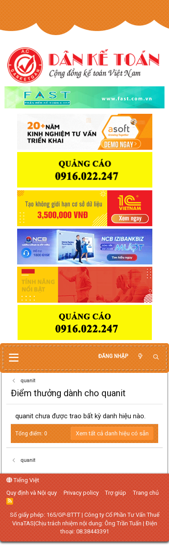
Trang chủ (146, 492)
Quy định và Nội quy (31, 492)
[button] (13, 358)
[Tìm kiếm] (156, 357)
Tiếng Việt (22, 480)
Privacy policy (81, 492)
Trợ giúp (115, 492)
